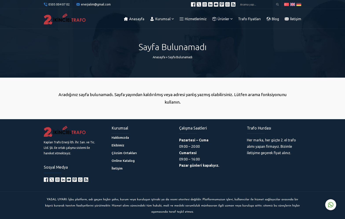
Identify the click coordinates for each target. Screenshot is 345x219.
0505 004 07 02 (59, 4)
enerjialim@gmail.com (96, 4)
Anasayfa (159, 57)
